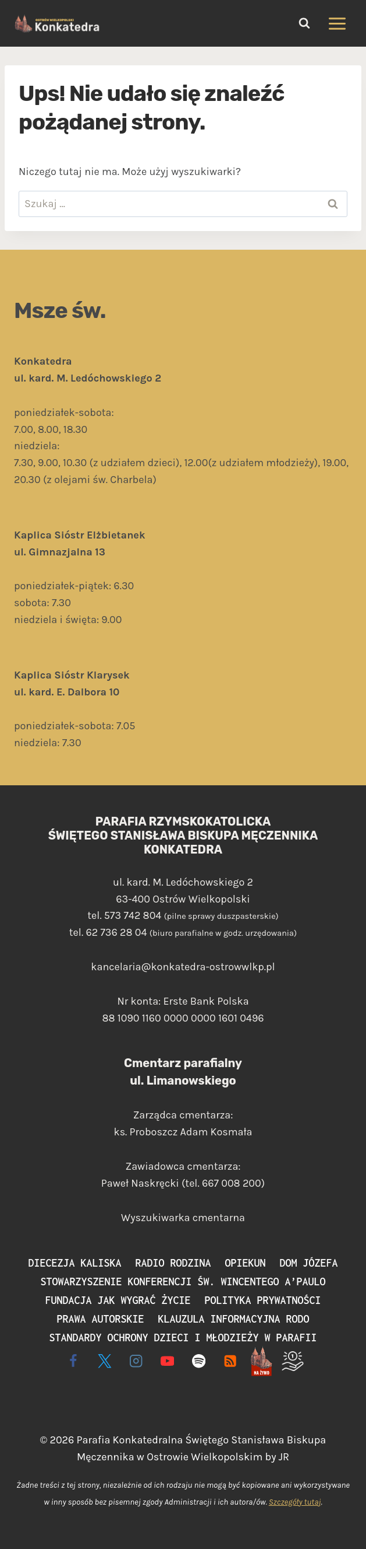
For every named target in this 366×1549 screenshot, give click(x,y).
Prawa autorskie (100, 1319)
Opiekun (245, 1263)
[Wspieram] (292, 1361)
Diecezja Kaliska (75, 1263)
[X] (105, 1361)
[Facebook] (73, 1361)
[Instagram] (136, 1361)
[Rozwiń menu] (337, 23)
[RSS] (230, 1361)
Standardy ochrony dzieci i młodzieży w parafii (183, 1337)
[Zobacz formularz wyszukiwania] (304, 23)
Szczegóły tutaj (295, 1502)
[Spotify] (198, 1361)
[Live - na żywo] (261, 1361)
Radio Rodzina (173, 1263)
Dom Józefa (309, 1263)
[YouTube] (167, 1361)
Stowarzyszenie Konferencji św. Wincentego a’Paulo (183, 1281)
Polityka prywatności (263, 1300)
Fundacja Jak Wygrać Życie (118, 1300)
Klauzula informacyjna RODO (234, 1319)
